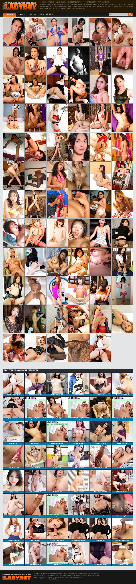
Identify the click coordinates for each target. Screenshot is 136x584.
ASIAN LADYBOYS (48, 2)
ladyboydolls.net (122, 432)
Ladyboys (57, 505)
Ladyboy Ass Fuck (100, 432)
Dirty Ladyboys (35, 456)
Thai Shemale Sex (122, 553)
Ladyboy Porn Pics (122, 456)
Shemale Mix (13, 505)
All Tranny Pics (57, 481)
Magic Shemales (122, 408)
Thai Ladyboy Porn (122, 505)
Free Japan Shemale (100, 481)
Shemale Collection (122, 481)
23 (41, 14)
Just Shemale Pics (35, 481)
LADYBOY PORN (91, 2)
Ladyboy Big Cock (79, 384)
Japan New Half (13, 432)
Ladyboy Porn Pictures (57, 529)
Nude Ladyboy (57, 553)
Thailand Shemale (13, 408)
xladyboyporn (13, 481)
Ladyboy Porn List (13, 553)
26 (50, 14)
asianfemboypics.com (35, 384)
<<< (38, 14)
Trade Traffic (53, 579)
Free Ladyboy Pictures (122, 529)
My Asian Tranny (35, 408)
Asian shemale (35, 529)
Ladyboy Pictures (13, 456)
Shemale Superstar (35, 553)
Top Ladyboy (100, 408)
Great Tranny (35, 432)
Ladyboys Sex (79, 408)
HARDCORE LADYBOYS (75, 2)
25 (47, 14)
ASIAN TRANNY (61, 2)
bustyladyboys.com (57, 384)
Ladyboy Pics (100, 529)
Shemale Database (79, 432)
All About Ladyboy (57, 432)
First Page (33, 14)
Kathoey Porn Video (100, 553)
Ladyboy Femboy (79, 481)
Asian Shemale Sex (79, 505)
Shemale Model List (79, 553)
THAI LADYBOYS (103, 2)
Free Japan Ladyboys (79, 529)
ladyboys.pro (57, 456)
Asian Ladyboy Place (57, 408)
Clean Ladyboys (79, 456)
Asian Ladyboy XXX (35, 505)
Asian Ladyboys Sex (100, 456)
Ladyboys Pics (100, 384)
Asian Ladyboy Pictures (100, 505)
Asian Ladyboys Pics (122, 384)
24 (44, 14)
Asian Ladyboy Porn (13, 384)
